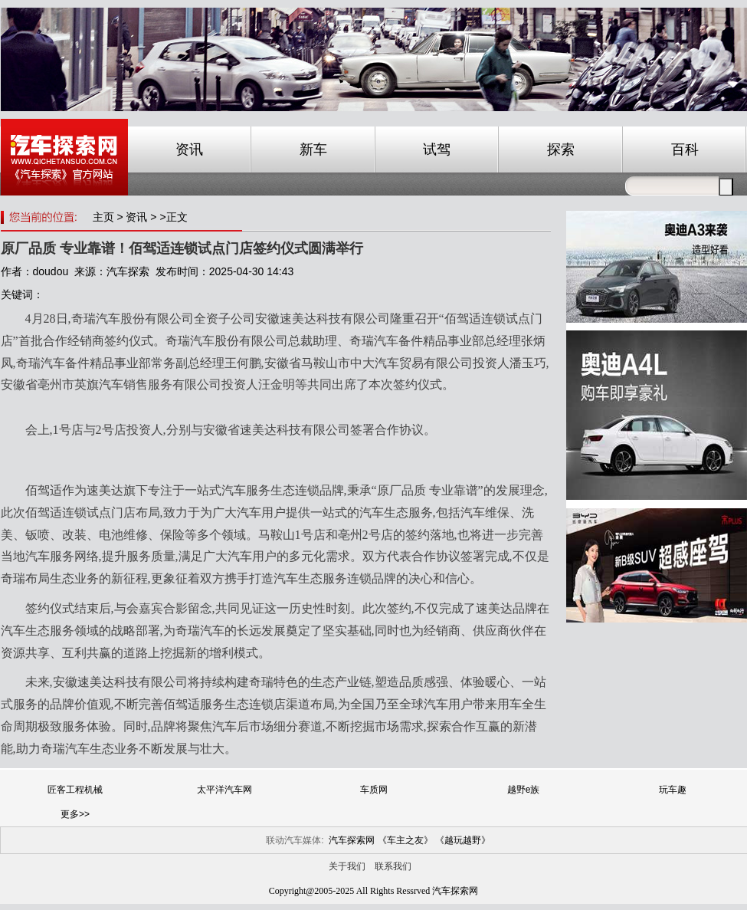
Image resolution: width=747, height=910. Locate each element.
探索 (561, 149)
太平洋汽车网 (224, 789)
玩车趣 (672, 789)
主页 (103, 217)
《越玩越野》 (462, 840)
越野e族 (523, 789)
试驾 (436, 149)
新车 (313, 149)
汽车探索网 (352, 840)
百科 (685, 149)
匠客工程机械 (75, 789)
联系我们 (393, 866)
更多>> (75, 814)
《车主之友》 (405, 840)
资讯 (189, 149)
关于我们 (347, 866)
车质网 (374, 789)
